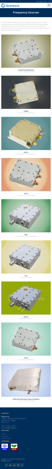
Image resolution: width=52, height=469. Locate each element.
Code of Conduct (5, 438)
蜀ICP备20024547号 (6, 461)
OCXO (26, 358)
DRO (26, 234)
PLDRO (26, 111)
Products (3, 434)
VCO (26, 276)
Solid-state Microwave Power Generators (26, 399)
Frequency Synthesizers (26, 70)
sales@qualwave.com (10, 428)
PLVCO (26, 152)
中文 (50, 1)
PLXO (26, 193)
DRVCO (26, 317)
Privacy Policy (4, 436)
